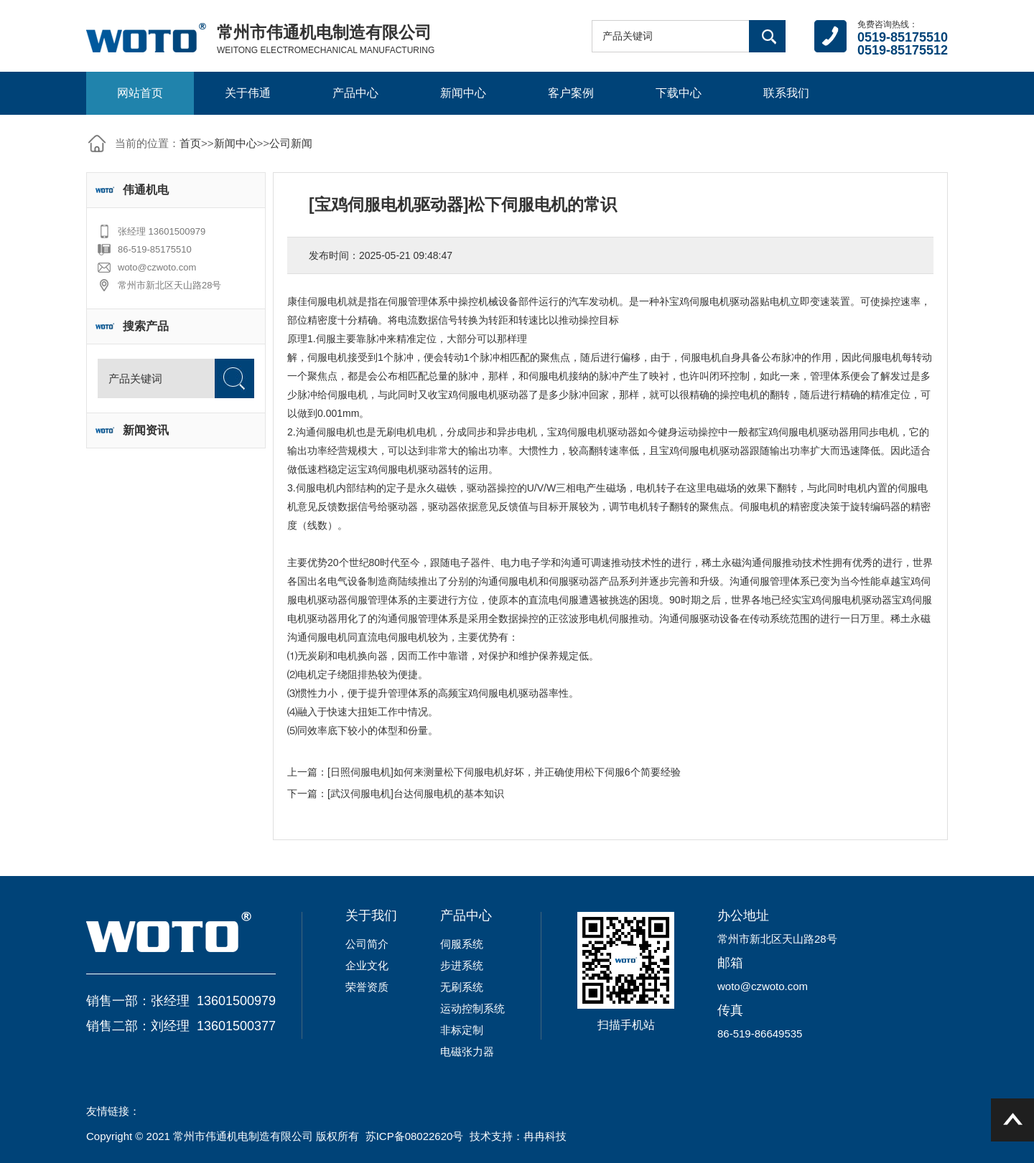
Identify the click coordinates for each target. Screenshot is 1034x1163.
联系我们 (786, 93)
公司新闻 (290, 143)
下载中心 (679, 93)
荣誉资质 (366, 987)
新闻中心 (463, 93)
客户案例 (571, 93)
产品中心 (355, 93)
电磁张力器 (467, 1051)
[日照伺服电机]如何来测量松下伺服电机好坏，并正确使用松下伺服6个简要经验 (504, 772)
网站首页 (140, 93)
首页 (190, 143)
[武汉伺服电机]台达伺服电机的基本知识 (415, 793)
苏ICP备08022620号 (414, 1136)
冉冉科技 (545, 1136)
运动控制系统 (472, 1008)
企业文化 (366, 965)
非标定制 (461, 1030)
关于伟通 (248, 93)
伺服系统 (461, 944)
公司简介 (366, 944)
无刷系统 (461, 987)
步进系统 (461, 965)
